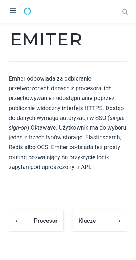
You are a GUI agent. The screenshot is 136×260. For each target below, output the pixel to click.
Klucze (87, 220)
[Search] (126, 12)
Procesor (46, 220)
